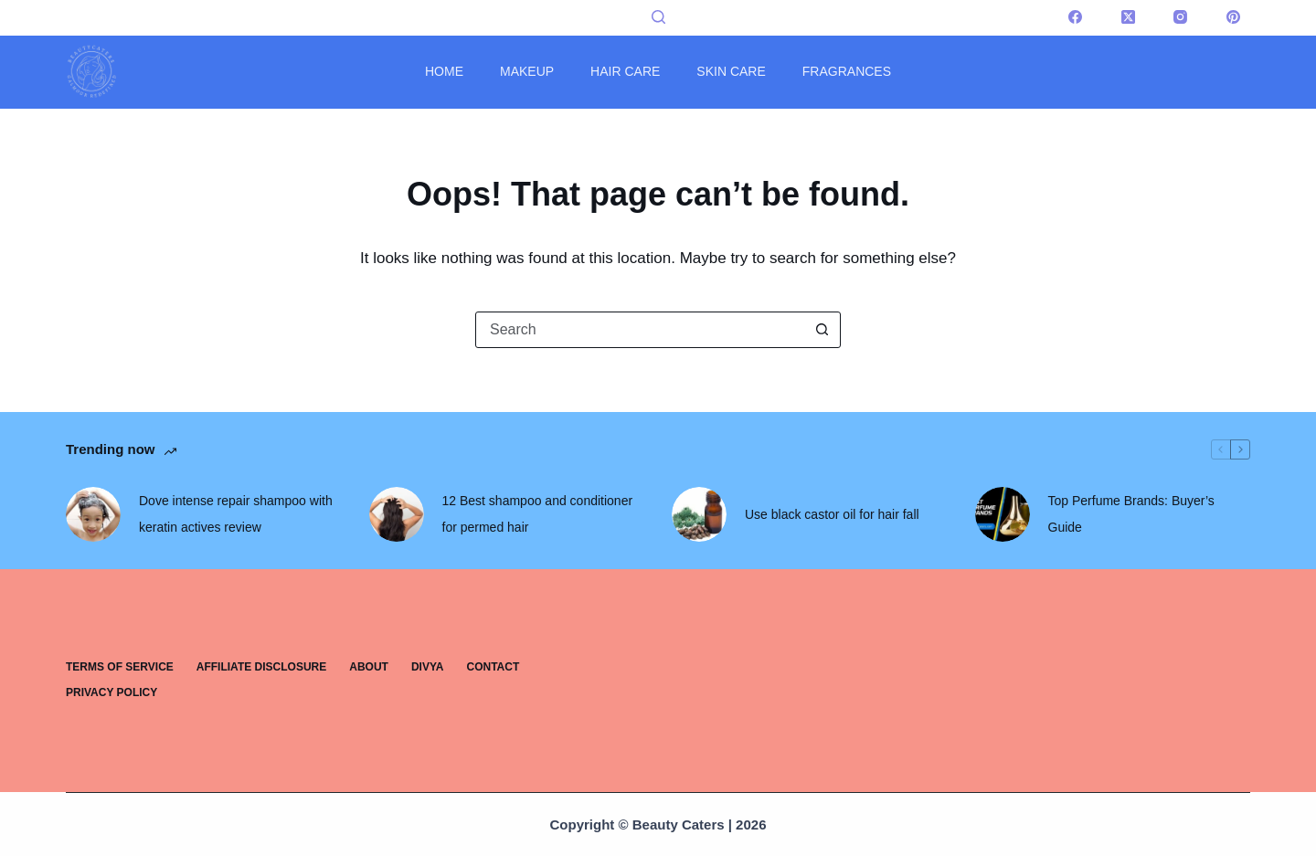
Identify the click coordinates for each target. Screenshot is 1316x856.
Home (444, 71)
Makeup (527, 71)
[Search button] (821, 330)
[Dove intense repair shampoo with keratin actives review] (93, 514)
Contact (493, 666)
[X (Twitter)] (1128, 17)
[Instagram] (1180, 17)
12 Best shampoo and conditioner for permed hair (537, 513)
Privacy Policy (111, 692)
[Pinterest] (1233, 17)
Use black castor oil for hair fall (832, 514)
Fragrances (846, 71)
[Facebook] (1075, 17)
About (368, 666)
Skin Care (730, 71)
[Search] (658, 17)
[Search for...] (639, 330)
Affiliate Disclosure (261, 666)
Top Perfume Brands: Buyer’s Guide (1131, 513)
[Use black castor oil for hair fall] (699, 514)
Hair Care (625, 71)
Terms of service (120, 666)
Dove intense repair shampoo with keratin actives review (236, 513)
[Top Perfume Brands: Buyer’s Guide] (1002, 514)
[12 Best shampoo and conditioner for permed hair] (396, 514)
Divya (427, 666)
